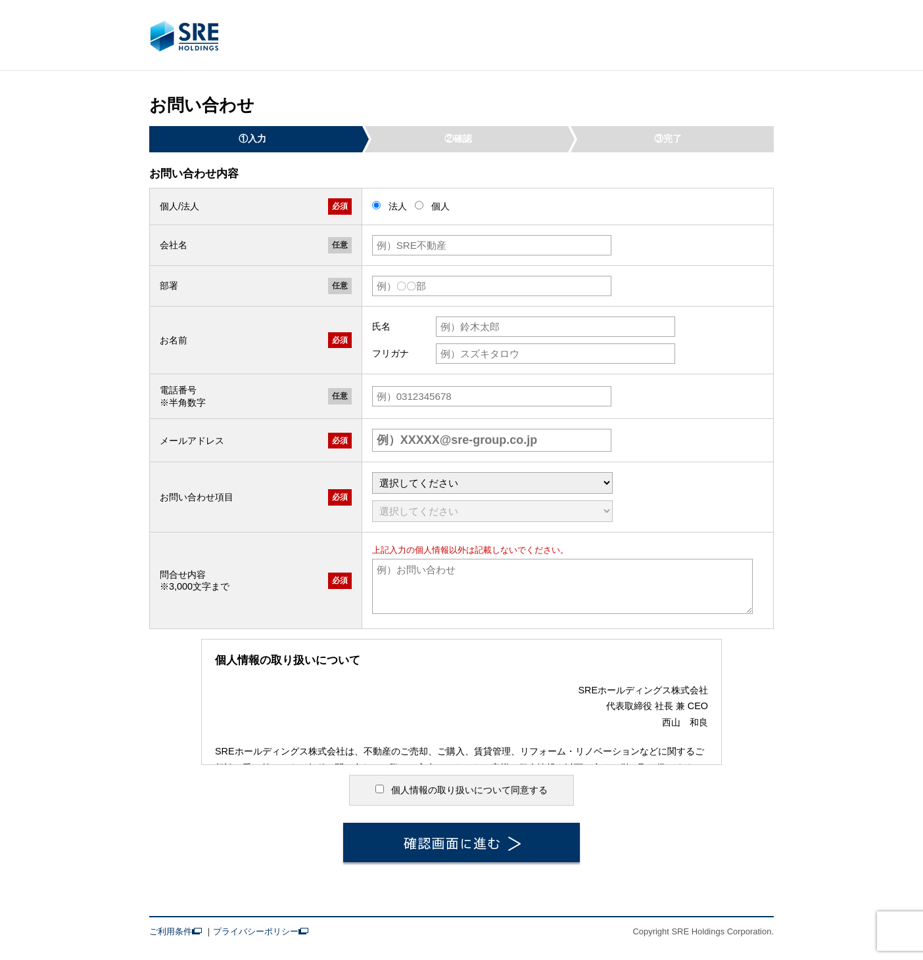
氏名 (381, 326)
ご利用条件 (175, 931)
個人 (432, 206)
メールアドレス (192, 440)
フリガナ (390, 353)
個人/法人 (179, 206)
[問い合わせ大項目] (492, 483)
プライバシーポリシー (260, 931)
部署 (169, 285)
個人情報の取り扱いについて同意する (461, 790)
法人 (391, 206)
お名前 (173, 340)
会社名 (173, 245)
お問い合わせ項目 (196, 497)
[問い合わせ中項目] (492, 511)
